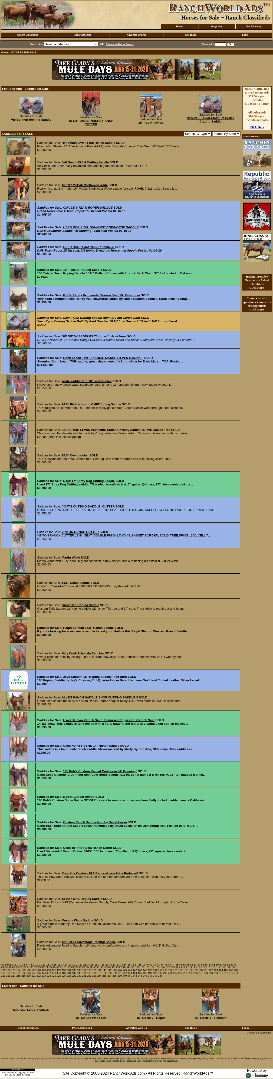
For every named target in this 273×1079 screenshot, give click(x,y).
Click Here (257, 127)
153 (165, 970)
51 (188, 964)
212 (226, 973)
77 (46, 967)
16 (59, 964)
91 (98, 967)
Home (179, 26)
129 (44, 970)
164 (221, 970)
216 (8, 975)
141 (104, 970)
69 (17, 967)
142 (109, 970)
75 (39, 967)
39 (143, 964)
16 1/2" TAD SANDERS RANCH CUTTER (90, 122)
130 (49, 970)
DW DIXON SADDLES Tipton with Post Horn (94, 336)
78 (50, 967)
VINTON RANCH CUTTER (80, 532)
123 (13, 970)
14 (51, 964)
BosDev (8, 1075)
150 (150, 970)
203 (180, 973)
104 (152, 967)
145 (125, 970)
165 (226, 970)
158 (190, 970)
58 (213, 964)
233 (94, 975)
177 (49, 973)
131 (54, 970)
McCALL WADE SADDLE (31, 1009)
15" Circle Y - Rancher (210, 1018)
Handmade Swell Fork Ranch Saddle (88, 143)
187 (99, 973)
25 (92, 964)
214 (236, 973)
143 (114, 970)
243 (140, 975)
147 (135, 970)
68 (13, 967)
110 (183, 967)
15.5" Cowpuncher (75, 455)
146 (130, 970)
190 (114, 973)
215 (3, 975)
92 (102, 967)
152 (160, 970)
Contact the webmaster (259, 1032)
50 (184, 964)
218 (18, 975)
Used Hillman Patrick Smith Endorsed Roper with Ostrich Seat (109, 720)
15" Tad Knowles (150, 122)
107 (168, 967)
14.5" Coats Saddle (75, 583)
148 (140, 970)
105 (157, 967)
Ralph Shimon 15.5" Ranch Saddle (88, 628)
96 (116, 967)
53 (195, 964)
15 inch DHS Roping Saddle (82, 899)
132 (59, 970)
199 (160, 973)
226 (59, 975)
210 (216, 973)
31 (114, 964)
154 (170, 970)
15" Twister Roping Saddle (82, 269)
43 (158, 964)
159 (196, 970)
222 (38, 975)
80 (57, 967)
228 (69, 975)
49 (180, 964)
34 (125, 964)
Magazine (216, 26)
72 (28, 967)
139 (94, 970)
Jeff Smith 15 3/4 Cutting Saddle (85, 162)
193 (130, 973)
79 (54, 967)
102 (142, 967)
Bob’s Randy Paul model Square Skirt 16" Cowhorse (101, 295)
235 (104, 975)
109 (178, 967)
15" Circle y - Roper (150, 1018)
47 (173, 964)
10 (36, 964)
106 (163, 967)
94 (109, 967)
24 (88, 964)
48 (176, 964)
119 (228, 967)
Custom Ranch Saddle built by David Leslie (95, 822)
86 (80, 967)
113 (198, 967)
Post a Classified (82, 35)
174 (34, 973)
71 (24, 967)
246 (155, 975)
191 (120, 973)
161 (206, 970)
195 (140, 973)
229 (74, 975)
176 (44, 973)
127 (34, 970)
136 (79, 970)
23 (84, 964)
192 (125, 973)
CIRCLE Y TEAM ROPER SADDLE (88, 207)
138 (89, 970)
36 (132, 964)
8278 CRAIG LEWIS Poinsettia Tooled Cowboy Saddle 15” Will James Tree (116, 430)
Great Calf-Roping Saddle (80, 605)
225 (54, 975)
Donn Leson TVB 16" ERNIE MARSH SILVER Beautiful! (103, 358)
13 (47, 964)
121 (3, 970)
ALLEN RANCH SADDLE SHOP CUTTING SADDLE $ (100, 697)
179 (59, 973)
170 (13, 973)
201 (170, 973)
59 (217, 964)
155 (175, 970)
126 (28, 970)
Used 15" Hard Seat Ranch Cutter (88, 848)
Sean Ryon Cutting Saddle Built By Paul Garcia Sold (101, 318)
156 (180, 970)
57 (210, 964)
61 (224, 964)
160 (200, 970)
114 (203, 967)
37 (136, 964)
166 (231, 970)
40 (147, 964)
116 (213, 967)
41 (151, 964)
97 (120, 967)
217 (13, 975)
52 (191, 964)
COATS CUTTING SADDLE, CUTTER (88, 506)
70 (21, 967)
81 (61, 967)
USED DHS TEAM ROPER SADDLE (89, 247)
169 (8, 973)
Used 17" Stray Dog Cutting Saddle (89, 481)
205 (190, 973)
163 (216, 970)
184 (84, 973)
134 (69, 970)
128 (38, 970)
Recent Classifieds (27, 35)
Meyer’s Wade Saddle (77, 920)
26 (95, 964)
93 (105, 967)
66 (6, 967)
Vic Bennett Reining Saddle (31, 119)
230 (79, 975)
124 (18, 970)
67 (10, 967)
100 (132, 967)
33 (121, 964)
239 (120, 975)
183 (79, 973)
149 (145, 970)
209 (211, 973)
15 (55, 964)
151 (155, 970)
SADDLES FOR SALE (23, 52)
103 (147, 967)
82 (65, 967)
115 (208, 967)
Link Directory (253, 26)
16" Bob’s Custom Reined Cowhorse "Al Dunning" (100, 771)
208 (206, 973)
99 (127, 967)
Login (245, 35)
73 (32, 967)
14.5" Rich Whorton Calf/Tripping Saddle (91, 404)
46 (169, 964)
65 (2, 967)
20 (73, 964)
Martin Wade (71, 557)
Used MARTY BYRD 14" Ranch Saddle (91, 745)
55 (202, 964)
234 (99, 975)
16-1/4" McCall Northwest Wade (85, 185)
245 (150, 975)
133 (64, 970)
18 (66, 964)
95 (113, 967)
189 (109, 973)
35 (129, 964)
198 (155, 973)
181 (69, 973)
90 (94, 967)
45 (165, 964)
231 (84, 975)
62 (228, 964)
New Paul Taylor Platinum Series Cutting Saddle (210, 119)
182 (74, 973)
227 (64, 975)
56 (206, 964)
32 (117, 964)
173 (28, 973)
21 (77, 964)
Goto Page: (7, 964)
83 (68, 967)
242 (135, 975)
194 (135, 973)
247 (160, 975)
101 (137, 967)
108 (173, 967)
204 (185, 973)
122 (8, 970)
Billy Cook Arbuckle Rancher (83, 653)
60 (221, 964)
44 (162, 964)
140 (99, 970)
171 (18, 973)
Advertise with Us (136, 35)
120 (233, 967)
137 (84, 970)
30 (110, 964)
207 (200, 973)
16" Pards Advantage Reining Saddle (89, 942)
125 (23, 970)
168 (3, 973)
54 (198, 964)
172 (23, 973)
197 (150, 973)
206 (196, 973)
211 (221, 973)
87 (83, 967)
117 (218, 967)
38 (139, 964)
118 (223, 967)
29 (106, 964)
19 (70, 964)
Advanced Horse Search (120, 44)
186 (94, 973)
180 (64, 973)
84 (72, 967)
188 (104, 973)
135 (74, 970)
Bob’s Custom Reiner (79, 796)
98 (124, 967)
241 (130, 975)
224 (49, 975)
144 (120, 970)
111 (188, 967)
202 (175, 973)
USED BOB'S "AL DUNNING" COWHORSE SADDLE (100, 227)
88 (87, 967)
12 (44, 964)
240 (125, 975)
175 (38, 973)
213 (231, 973)
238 (114, 975)
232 (89, 975)
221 (34, 975)
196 (145, 973)
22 (81, 964)
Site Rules (190, 35)
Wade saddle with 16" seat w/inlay (87, 381)
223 (44, 975)
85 (76, 967)
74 (35, 967)
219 (23, 975)
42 (154, 964)
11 (40, 964)
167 (236, 970)
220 (28, 975)
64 (235, 964)
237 (109, 975)
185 (89, 973)
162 (211, 970)
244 (145, 975)
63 (232, 964)
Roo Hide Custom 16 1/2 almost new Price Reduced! (100, 873)
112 (193, 967)
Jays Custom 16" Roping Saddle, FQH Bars (95, 676)
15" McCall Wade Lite (90, 1018)
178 (54, 973)
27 (99, 964)
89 (91, 967)
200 (165, 973)
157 (185, 970)
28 (103, 964)
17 (62, 964)
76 (43, 967)
